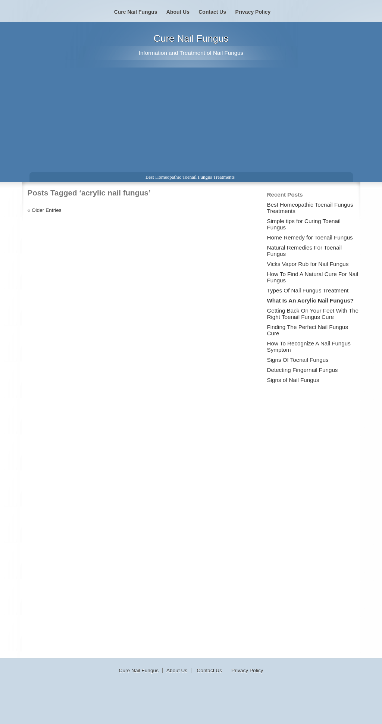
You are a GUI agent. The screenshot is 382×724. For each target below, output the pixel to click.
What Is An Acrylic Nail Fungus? (310, 300)
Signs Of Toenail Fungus (298, 360)
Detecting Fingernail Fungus (302, 370)
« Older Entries (45, 210)
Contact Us (212, 12)
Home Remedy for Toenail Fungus (310, 237)
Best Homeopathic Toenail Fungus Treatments (190, 177)
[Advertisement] (191, 115)
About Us (178, 12)
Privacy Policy (252, 12)
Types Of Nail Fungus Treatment (308, 290)
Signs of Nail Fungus (293, 380)
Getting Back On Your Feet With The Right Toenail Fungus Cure (312, 313)
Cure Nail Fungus (191, 38)
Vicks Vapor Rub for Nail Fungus (308, 264)
